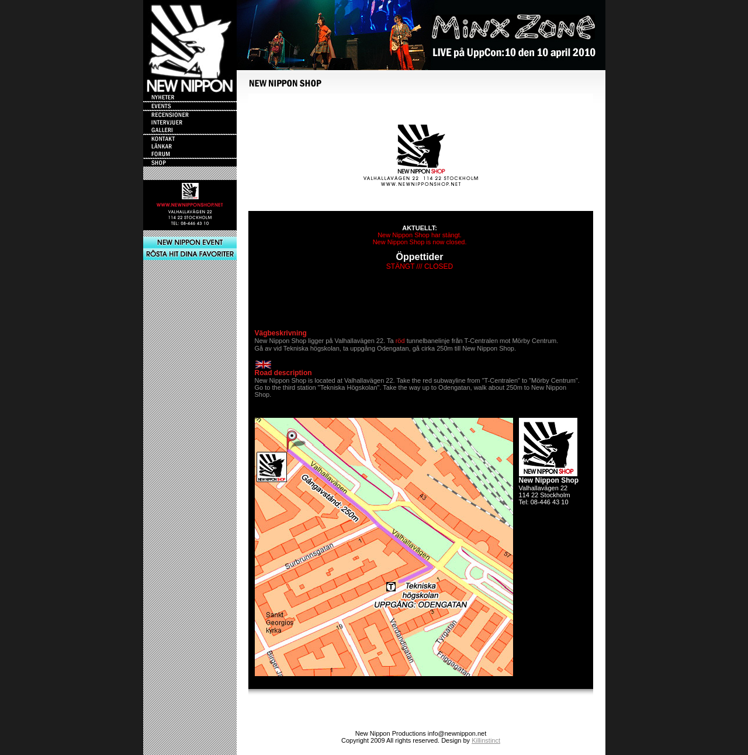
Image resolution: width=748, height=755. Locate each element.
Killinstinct (486, 740)
